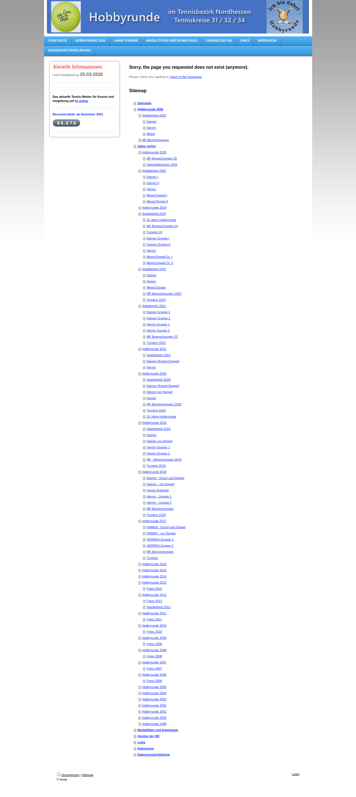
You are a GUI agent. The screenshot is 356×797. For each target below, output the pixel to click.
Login (296, 774)
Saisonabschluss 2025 (162, 164)
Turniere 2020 (156, 410)
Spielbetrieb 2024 (154, 213)
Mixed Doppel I (157, 195)
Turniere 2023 (156, 299)
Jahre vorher (146, 146)
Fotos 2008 (154, 656)
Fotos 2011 (154, 619)
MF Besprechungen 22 (162, 336)
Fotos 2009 (154, 644)
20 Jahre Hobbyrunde (161, 416)
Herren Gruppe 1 (158, 324)
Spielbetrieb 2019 (159, 428)
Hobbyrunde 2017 (154, 521)
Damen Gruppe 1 (158, 312)
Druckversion (68, 775)
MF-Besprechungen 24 (162, 226)
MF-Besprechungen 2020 (164, 404)
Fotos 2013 (154, 588)
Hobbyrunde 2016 (154, 564)
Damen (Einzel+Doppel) (163, 361)
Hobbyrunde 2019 (154, 422)
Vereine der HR (148, 736)
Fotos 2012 (154, 601)
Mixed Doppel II (157, 201)
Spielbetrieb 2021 (159, 355)
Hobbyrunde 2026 (150, 109)
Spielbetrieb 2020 (159, 379)
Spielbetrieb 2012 (159, 607)
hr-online (81, 101)
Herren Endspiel (158, 490)
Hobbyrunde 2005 (154, 687)
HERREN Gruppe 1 (160, 539)
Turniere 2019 (156, 465)
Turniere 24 (154, 232)
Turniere (152, 558)
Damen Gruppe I (158, 238)
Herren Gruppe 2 (158, 330)
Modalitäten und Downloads (157, 730)
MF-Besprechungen (155, 140)
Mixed (151, 133)
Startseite (144, 103)
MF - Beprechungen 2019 (164, 459)
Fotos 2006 (154, 680)
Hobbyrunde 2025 (154, 152)
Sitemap (87, 775)
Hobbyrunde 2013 (154, 582)
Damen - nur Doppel (160, 484)
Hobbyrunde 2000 (154, 717)
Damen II (153, 183)
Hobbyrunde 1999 (154, 723)
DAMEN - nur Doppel (161, 533)
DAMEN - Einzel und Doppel (166, 527)
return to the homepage (186, 76)
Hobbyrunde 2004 (154, 693)
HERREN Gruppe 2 (160, 545)
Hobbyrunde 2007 (154, 662)
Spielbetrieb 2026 (154, 115)
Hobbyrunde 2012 (154, 594)
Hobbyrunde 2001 (154, 711)
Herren (151, 127)
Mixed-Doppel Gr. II (160, 263)
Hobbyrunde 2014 (154, 576)
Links (141, 742)
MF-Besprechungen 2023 (164, 293)
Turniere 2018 (156, 515)
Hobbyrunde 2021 (154, 349)
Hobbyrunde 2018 (154, 472)
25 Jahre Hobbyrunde (161, 220)
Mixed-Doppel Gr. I (159, 256)
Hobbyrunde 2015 (154, 570)
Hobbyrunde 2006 (154, 674)
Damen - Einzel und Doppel (165, 478)
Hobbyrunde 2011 (154, 613)
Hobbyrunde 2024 (154, 207)
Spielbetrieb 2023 (154, 269)
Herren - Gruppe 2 (159, 502)
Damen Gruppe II (158, 244)
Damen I (152, 177)
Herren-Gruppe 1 (158, 447)
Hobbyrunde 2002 (154, 705)
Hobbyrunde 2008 (154, 650)
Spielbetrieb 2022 (154, 306)
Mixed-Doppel (156, 287)
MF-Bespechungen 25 (162, 158)
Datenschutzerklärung (153, 754)
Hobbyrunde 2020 (154, 373)
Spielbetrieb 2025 (154, 170)
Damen (151, 121)
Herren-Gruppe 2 (158, 453)
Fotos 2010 (154, 631)
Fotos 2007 (154, 668)
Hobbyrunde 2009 (154, 637)
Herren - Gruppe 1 (159, 496)
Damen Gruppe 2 (158, 318)
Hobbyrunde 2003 (154, 699)
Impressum (145, 748)
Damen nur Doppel (159, 392)
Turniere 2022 (156, 342)
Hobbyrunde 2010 (154, 625)
